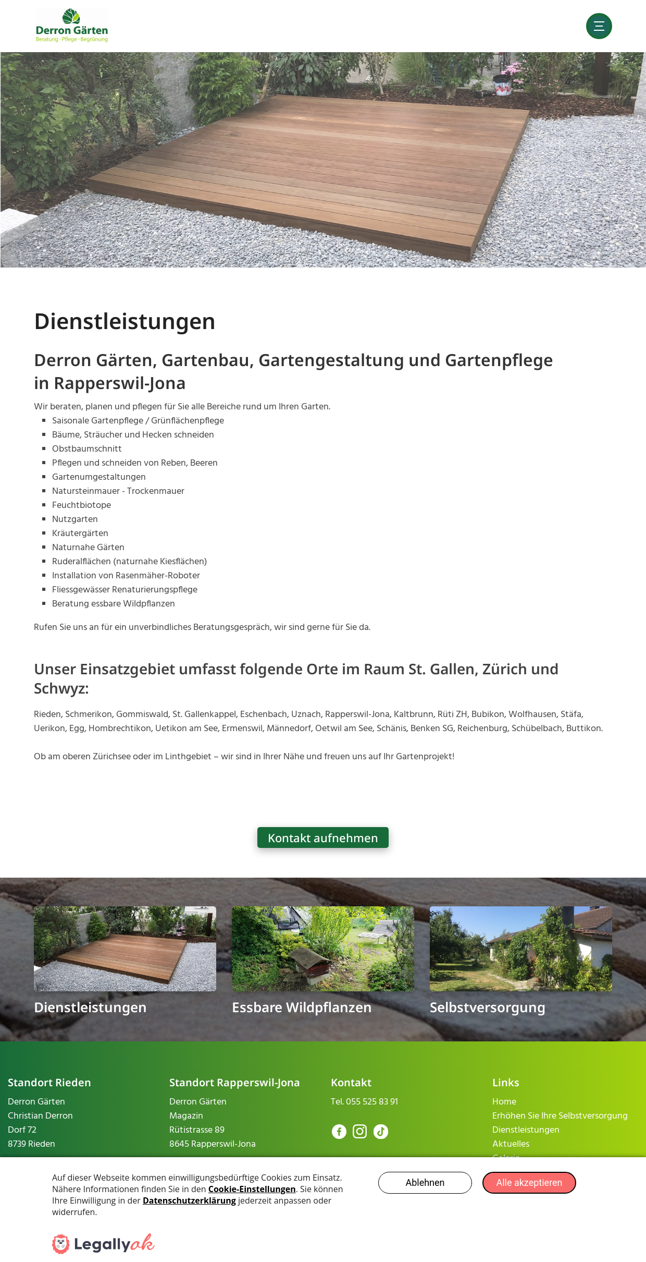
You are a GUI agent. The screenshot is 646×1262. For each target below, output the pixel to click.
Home (504, 1102)
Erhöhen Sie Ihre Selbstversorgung (560, 1116)
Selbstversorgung (487, 1007)
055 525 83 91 (372, 1102)
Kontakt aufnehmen (323, 837)
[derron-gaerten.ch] (72, 25)
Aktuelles (510, 1144)
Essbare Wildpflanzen (302, 1007)
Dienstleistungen (90, 1007)
